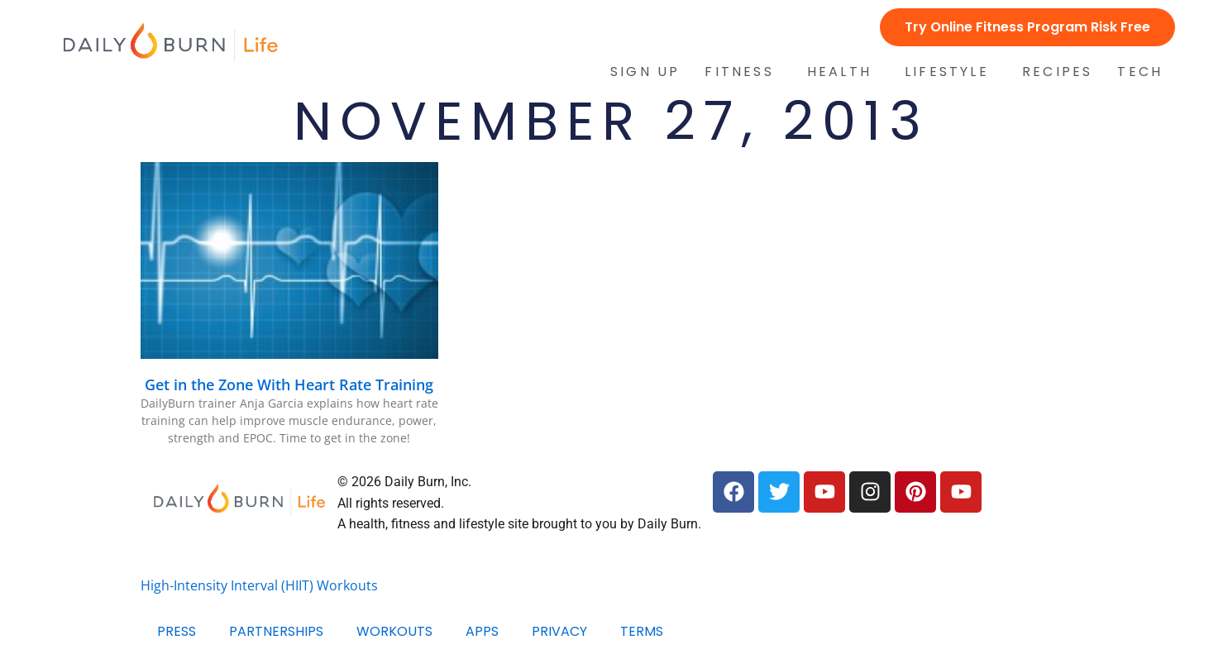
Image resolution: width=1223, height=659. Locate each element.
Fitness (743, 72)
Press (176, 631)
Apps (482, 631)
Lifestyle (951, 72)
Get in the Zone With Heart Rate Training (289, 384)
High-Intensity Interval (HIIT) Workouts (259, 585)
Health (843, 72)
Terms (641, 631)
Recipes (1057, 72)
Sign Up (645, 72)
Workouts (394, 631)
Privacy (559, 631)
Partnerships (276, 631)
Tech (1144, 72)
